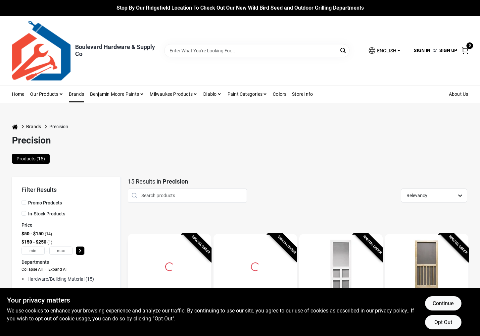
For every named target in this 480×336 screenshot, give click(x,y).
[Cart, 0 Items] (465, 50)
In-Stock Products (46, 213)
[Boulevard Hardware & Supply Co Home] (41, 51)
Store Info (302, 94)
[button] (384, 50)
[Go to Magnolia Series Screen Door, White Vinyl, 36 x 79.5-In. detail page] (255, 265)
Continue (443, 303)
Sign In (422, 50)
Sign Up (448, 50)
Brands (76, 94)
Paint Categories (245, 94)
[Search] (343, 50)
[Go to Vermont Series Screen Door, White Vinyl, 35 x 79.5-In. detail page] (341, 265)
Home (18, 94)
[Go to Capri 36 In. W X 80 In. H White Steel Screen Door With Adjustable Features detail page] (169, 265)
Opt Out (443, 322)
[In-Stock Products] (24, 213)
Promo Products (45, 202)
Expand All (58, 269)
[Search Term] (257, 50)
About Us (458, 94)
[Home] (15, 126)
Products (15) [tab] (31, 158)
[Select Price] (80, 251)
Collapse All (32, 269)
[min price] (33, 251)
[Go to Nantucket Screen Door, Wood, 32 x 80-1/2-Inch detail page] (427, 265)
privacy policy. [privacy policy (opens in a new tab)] (391, 311)
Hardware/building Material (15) (60, 279)
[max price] (60, 251)
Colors (279, 94)
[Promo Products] (24, 202)
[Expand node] (24, 279)
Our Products (44, 94)
